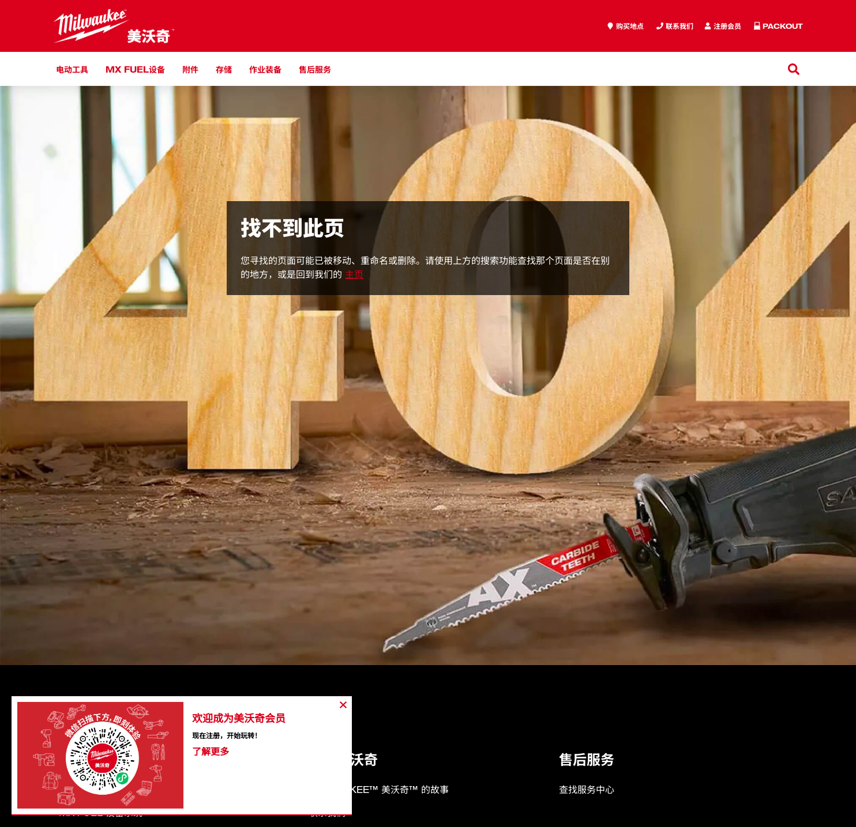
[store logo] (114, 26)
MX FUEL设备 (135, 68)
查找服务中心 (586, 789)
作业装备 (265, 68)
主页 (354, 274)
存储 (224, 68)
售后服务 (315, 68)
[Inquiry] (722, 26)
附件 (190, 68)
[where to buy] (625, 26)
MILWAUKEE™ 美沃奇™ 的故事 (379, 789)
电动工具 (72, 68)
